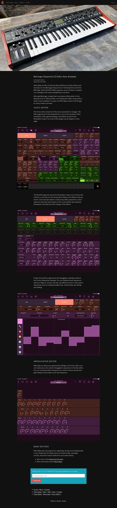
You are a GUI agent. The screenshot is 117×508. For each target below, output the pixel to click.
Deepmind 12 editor (56, 459)
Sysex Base (38, 494)
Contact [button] (21, 2)
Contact (47, 489)
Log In (113, 2)
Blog (16, 2)
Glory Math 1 (56, 494)
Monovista (46, 494)
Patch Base (9, 2)
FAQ (49, 492)
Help (44, 492)
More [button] (27, 2)
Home (36, 489)
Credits (59, 492)
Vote (53, 492)
